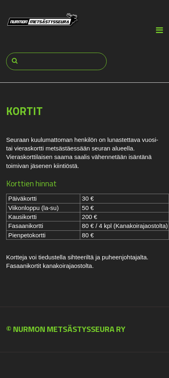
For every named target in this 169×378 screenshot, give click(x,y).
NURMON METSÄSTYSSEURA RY (69, 329)
